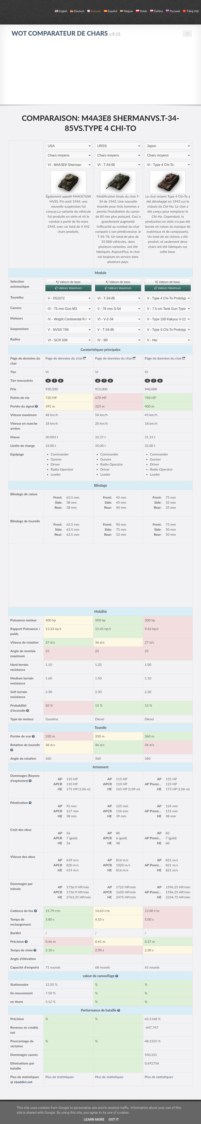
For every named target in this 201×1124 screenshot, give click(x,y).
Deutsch (77, 11)
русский (173, 11)
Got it (113, 1119)
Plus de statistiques (59, 1077)
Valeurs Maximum (68, 288)
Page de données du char (65, 358)
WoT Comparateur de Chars (66, 33)
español (110, 11)
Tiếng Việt (191, 11)
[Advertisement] (100, 73)
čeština (156, 11)
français (94, 11)
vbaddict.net (23, 1082)
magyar (126, 11)
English (61, 11)
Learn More (94, 1119)
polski (141, 11)
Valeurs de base (68, 282)
